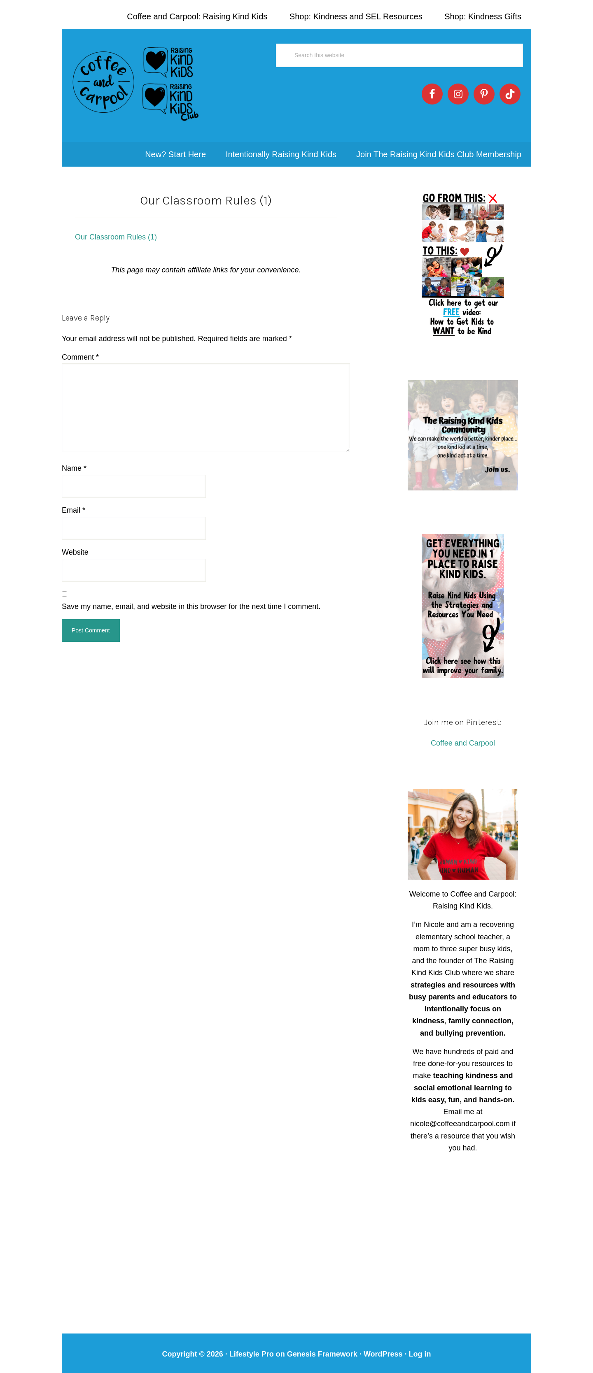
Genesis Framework (322, 1348)
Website (75, 546)
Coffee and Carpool (463, 737)
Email (73, 504)
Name (74, 462)
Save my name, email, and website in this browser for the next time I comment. (191, 600)
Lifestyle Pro (251, 1348)
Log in (420, 1348)
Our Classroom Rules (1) (116, 231)
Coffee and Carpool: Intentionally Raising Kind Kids (136, 82)
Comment (80, 351)
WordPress (383, 1348)
